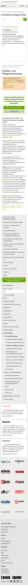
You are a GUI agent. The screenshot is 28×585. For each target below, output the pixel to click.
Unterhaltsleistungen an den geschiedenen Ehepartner (12, 382)
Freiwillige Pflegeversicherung (14, 366)
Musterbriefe (4, 532)
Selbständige (7, 314)
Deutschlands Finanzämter (8, 527)
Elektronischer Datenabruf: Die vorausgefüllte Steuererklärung (12, 235)
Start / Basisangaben (9, 295)
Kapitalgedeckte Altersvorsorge (14, 363)
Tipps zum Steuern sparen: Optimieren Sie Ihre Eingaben (14, 245)
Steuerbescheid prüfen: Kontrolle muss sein (14, 258)
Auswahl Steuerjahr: (7, 288)
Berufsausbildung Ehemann (12, 375)
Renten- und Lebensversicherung (14, 360)
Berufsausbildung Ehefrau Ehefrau (14, 378)
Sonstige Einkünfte (8, 330)
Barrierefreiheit (5, 558)
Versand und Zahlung (7, 563)
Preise (2, 560)
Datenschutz (4, 555)
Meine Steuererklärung (9, 230)
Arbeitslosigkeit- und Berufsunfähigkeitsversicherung (14, 352)
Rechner (6, 265)
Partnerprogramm (6, 541)
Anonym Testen (14, 111)
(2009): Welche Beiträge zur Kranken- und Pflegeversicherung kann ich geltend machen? (13, 207)
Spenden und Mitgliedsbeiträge (13, 372)
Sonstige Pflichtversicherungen (14, 348)
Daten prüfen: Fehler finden (11, 249)
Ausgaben (8, 195)
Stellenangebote (5, 543)
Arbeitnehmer (15, 140)
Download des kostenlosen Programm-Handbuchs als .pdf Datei (14, 279)
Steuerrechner (5, 529)
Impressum (6, 272)
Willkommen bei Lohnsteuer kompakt (13, 222)
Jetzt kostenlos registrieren (14, 107)
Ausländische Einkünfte (10, 320)
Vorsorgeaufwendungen (17, 65)
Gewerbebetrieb (8, 317)
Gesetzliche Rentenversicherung (14, 339)
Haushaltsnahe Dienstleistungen (12, 304)
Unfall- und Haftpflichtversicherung (15, 357)
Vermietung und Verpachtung (11, 327)
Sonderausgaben (6, 65)
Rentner (6, 323)
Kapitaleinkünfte (8, 311)
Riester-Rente (9, 369)
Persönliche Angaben (9, 301)
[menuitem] (21, 6)
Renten (6, 386)
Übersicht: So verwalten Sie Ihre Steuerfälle (12, 226)
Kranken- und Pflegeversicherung (10, 67)
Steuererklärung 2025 (12, 82)
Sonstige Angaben (8, 399)
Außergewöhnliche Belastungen (12, 396)
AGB (2, 553)
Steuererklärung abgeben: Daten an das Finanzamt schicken (14, 253)
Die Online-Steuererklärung (10, 3)
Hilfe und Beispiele (8, 262)
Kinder (5, 298)
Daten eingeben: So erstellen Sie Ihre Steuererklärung (13, 240)
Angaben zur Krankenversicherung (15, 342)
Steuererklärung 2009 (9, 80)
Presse (5, 275)
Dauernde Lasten (9, 389)
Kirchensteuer (8, 393)
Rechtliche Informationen (10, 269)
